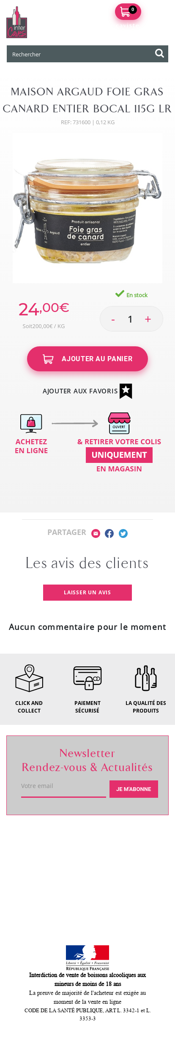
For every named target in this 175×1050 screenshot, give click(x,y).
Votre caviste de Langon (58, 837)
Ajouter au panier (88, 359)
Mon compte (36, 897)
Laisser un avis (87, 592)
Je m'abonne (133, 789)
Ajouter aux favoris (87, 391)
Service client (38, 867)
